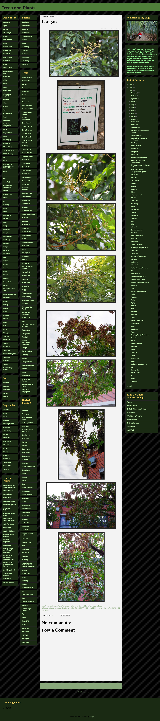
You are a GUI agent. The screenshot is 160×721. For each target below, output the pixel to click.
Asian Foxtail (26, 414)
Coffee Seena (7, 91)
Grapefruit (6, 182)
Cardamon (25, 460)
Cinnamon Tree (135, 370)
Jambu (5, 175)
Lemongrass (25, 530)
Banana (5, 36)
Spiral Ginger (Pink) (9, 570)
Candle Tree (6, 76)
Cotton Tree (25, 160)
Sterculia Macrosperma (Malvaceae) (26, 342)
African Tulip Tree (27, 77)
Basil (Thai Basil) (135, 274)
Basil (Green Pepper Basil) (138, 276)
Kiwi (4, 201)
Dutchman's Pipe (27, 177)
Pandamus (6, 278)
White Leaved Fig (8, 154)
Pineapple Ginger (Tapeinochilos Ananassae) (8, 550)
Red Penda (25, 304)
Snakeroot (25, 605)
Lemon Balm (25, 526)
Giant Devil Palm (27, 193)
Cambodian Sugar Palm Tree (139, 364)
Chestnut (6, 383)
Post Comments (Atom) (85, 692)
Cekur (24, 474)
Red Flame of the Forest (27, 308)
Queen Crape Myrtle (28, 300)
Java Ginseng (7, 431)
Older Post (116, 686)
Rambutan (6, 315)
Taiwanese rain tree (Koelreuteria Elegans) (141, 166)
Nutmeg (5, 261)
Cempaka (24, 477)
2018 (131, 85)
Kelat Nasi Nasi (26, 235)
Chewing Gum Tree (27, 156)
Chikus (5, 80)
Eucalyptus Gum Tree (28, 181)
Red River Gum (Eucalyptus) (26, 313)
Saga (23, 321)
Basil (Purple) (26, 435)
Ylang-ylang (25, 642)
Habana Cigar (7, 545)
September (134, 99)
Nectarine (6, 250)
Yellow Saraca (135, 122)
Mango (5, 226)
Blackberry (25, 22)
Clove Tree (134, 352)
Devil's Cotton (26, 174)
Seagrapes (6, 336)
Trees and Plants (19, 8)
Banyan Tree (25, 91)
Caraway (25, 463)
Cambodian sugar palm (8, 72)
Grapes (24, 43)
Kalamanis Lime (7, 194)
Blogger (91, 716)
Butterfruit (6, 61)
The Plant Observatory (133, 423)
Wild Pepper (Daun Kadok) (138, 256)
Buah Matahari (7, 57)
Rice (4, 326)
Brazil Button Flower (137, 236)
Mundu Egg (6, 240)
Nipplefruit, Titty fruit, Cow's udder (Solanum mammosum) (28, 565)
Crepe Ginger (7, 527)
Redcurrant (25, 57)
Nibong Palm (134, 152)
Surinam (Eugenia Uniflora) (27, 610)
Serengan (25, 348)
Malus (5, 222)
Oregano (24, 570)
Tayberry (25, 64)
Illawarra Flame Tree (28, 214)
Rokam (5, 329)
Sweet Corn (6, 459)
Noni (4, 257)
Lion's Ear (25, 538)
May (132, 110)
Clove (5, 103)
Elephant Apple (7, 133)
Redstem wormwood (136, 230)
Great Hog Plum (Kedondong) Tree (140, 335)
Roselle (24, 577)
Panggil (24, 290)
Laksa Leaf (25, 523)
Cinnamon (6, 99)
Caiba (5, 64)
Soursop (5, 343)
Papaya (5, 275)
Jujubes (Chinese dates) (137, 320)
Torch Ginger (7, 579)
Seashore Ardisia (27, 351)
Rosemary (25, 581)
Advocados (6, 22)
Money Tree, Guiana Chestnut (27, 268)
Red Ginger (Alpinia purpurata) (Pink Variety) (9, 564)
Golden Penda (26, 204)
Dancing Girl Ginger (9, 531)
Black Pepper (26, 449)
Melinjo (5, 233)
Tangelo (5, 364)
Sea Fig (5, 161)
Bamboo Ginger (7, 494)
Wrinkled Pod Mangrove (26, 380)
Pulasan (5, 308)
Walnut (5, 393)
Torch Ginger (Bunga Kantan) (139, 247)
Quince (5, 312)
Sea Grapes (134, 314)
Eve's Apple (25, 184)
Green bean (6, 427)
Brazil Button (26, 456)
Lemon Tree (134, 382)
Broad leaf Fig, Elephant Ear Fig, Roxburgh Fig (8, 166)
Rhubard (6, 455)
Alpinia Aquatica (8, 490)
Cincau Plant (134, 242)
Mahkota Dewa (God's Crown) (139, 268)
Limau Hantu (7, 215)
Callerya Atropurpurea (26, 118)
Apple (5, 26)
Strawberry (25, 61)
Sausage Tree (26, 334)
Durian (5, 129)
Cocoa (5, 84)
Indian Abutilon (26, 509)
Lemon (5, 208)
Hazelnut (6, 386)
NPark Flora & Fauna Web (134, 416)
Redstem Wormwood (27, 588)
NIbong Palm (26, 283)
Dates (5, 117)
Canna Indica (7, 498)
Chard (5, 417)
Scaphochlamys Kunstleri (7, 574)
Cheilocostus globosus (9, 505)
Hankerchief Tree (27, 211)
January (134, 119)
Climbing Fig (6, 143)
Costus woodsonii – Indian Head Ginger (9, 520)
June (132, 107)
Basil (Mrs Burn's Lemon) (27, 418)
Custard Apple (7, 113)
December (134, 93)
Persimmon (6, 298)
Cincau (24, 481)
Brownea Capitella (27, 109)
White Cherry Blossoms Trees (139, 157)
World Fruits (130, 430)
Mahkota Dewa (26, 542)
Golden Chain (26, 200)
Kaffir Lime (25, 516)
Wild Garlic (25, 635)
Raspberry (25, 54)
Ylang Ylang (134, 250)
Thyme (24, 617)
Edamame (6, 420)
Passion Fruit (7, 282)
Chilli (23, 484)
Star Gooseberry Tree (9, 354)
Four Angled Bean (8, 424)
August (133, 102)
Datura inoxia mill (27, 495)
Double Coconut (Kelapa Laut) (7, 125)
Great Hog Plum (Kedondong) (7, 186)
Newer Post (46, 686)
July (132, 105)
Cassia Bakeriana (27, 130)
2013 (131, 386)
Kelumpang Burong (27, 242)
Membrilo (25, 260)
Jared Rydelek (131, 412)
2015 (131, 87)
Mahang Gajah (26, 253)
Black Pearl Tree (27, 105)
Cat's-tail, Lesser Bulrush (27, 141)
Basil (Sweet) (25, 439)
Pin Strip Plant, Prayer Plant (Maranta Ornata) (8, 557)
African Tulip (134, 125)
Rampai (5, 319)
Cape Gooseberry (27, 36)
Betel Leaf (134, 259)
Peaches (5, 285)
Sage (23, 598)
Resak (5, 322)
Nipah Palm (6, 254)
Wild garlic (134, 227)
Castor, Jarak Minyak (28, 467)
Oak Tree (5, 397)
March (133, 116)
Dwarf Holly (25, 498)
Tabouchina (6, 357)
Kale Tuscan (6, 438)
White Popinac (26, 246)
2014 (131, 90)
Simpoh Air (25, 337)
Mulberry (25, 560)
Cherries (24, 40)
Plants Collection (132, 420)
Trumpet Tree (26, 376)
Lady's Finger (7, 441)
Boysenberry (26, 33)
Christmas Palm (26, 170)
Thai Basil (25, 442)
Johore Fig (25, 221)
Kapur (24, 239)
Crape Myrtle (26, 163)
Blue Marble (7, 50)
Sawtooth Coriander (28, 602)
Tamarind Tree (135, 358)
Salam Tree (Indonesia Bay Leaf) (28, 326)
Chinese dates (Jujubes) (7, 95)
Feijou (5, 136)
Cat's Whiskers (135, 209)
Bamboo (24, 95)
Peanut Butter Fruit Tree (9, 290)
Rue (23, 591)
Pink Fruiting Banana (9, 294)
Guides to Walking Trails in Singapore (137, 409)
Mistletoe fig (134, 262)
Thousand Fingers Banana (8, 369)
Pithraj (5, 301)
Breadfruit (6, 54)
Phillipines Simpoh (27, 293)
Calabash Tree (7, 68)
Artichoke (6, 410)
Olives (5, 271)
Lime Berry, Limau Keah (27, 534)
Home (81, 686)
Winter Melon (7, 466)
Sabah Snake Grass (27, 595)
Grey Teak (25, 207)
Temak (24, 372)
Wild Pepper (25, 639)
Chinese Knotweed (27, 488)
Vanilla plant (135, 215)
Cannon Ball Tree (27, 126)
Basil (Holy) (25, 426)
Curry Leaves (26, 491)
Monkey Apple (7, 236)
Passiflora (25, 50)
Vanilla (24, 625)
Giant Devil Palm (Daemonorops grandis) (140, 131)
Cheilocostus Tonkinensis (7, 509)
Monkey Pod (25, 263)
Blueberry (25, 29)
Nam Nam (6, 243)
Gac (4, 178)
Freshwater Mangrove (25, 189)
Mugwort (25, 556)
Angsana (24, 84)
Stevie (23, 614)
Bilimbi (5, 43)
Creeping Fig (7, 140)
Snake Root (6, 340)
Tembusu (24, 369)
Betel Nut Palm (7, 40)
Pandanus (134, 297)
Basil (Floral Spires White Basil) (27, 431)
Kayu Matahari (26, 232)
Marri (23, 249)
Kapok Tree (25, 228)
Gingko (5, 171)
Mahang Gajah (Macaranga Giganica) (139, 139)
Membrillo (25, 279)
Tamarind (6, 361)
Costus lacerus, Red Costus (9, 514)
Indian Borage (26, 512)
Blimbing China (7, 47)
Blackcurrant (26, 26)
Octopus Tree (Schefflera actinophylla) (138, 161)
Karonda (5, 191)
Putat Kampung (26, 297)
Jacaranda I (25, 218)
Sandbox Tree (26, 330)
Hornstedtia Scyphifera (6, 541)
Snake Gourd (7, 462)
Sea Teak (24, 358)
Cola (4, 110)
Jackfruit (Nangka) (136, 344)
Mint (23, 546)
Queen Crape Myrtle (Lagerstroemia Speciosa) (139, 171)
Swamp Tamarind (27, 362)
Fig (4, 157)
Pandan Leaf (26, 574)
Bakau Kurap (26, 88)
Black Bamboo (26, 102)
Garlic (24, 502)
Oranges (5, 264)
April (133, 113)
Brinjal (5, 413)
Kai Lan (5, 434)
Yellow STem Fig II (8, 150)
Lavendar (25, 519)
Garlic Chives (26, 505)
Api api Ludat (26, 81)
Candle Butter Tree (27, 123)
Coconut (5, 106)
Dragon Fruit (7, 120)
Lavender (134, 212)
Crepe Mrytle (26, 167)
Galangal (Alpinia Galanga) (8, 535)
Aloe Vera (25, 410)
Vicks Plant (25, 628)
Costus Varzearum (8, 524)
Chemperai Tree (26, 149)
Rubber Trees (26, 318)
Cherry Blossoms (27, 153)
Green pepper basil (27, 423)
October (133, 96)
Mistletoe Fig (25, 552)
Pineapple (6, 305)
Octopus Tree (25, 286)
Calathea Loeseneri (9, 501)
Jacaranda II (26, 225)
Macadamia (6, 390)
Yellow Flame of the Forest (27, 385)
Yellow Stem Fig (7, 147)
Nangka (5, 247)
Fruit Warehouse (132, 405)
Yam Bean (6, 469)
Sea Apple (6, 333)
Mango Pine (25, 256)
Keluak (5, 198)
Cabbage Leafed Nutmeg (27, 113)
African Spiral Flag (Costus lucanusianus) (9, 486)
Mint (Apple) (25, 549)
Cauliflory (25, 146)
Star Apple (6, 347)
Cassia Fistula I (26, 133)
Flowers (129, 402)
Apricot (5, 29)
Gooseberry (25, 47)
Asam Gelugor (7, 33)
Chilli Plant (134, 233)
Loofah (5, 448)
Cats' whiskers (26, 470)
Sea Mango (25, 355)
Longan (5, 219)
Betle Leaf (25, 446)
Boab (23, 98)
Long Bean (6, 445)
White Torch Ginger (8, 582)
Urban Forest (131, 426)
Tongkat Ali (25, 621)
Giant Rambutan (26, 197)
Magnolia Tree (26, 276)
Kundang (6, 205)
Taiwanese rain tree (28, 365)
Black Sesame (26, 453)
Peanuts (5, 452)
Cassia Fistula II (26, 137)
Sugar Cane (6, 350)
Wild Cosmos (25, 631)
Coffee (5, 87)
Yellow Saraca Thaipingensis (26, 391)
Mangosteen (6, 229)
